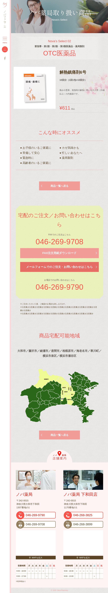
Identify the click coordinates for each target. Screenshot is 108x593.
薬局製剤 (67, 157)
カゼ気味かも (70, 147)
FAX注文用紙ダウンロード (59, 253)
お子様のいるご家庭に (37, 147)
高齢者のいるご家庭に (37, 162)
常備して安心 (31, 152)
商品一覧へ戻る (59, 186)
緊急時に (28, 157)
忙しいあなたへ (72, 152)
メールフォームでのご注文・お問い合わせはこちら (59, 266)
